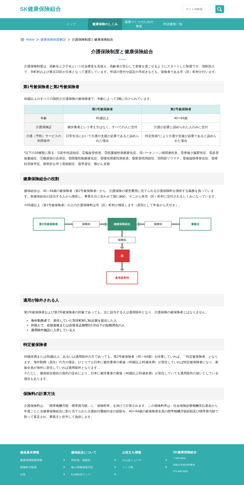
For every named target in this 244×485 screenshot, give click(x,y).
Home (30, 39)
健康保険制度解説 (53, 39)
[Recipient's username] (199, 9)
